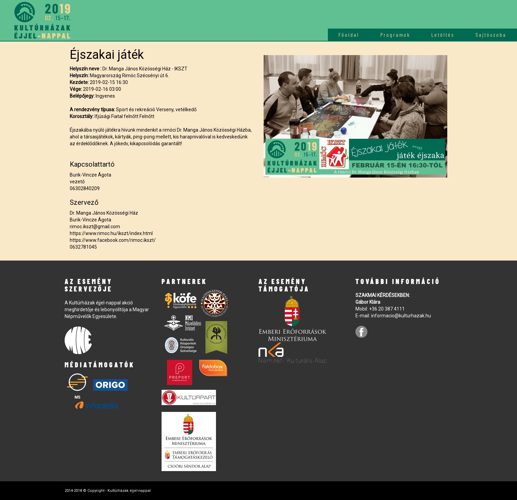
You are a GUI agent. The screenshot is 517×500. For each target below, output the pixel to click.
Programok (395, 34)
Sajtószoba (491, 34)
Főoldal (348, 34)
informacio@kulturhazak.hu (401, 315)
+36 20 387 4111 (387, 309)
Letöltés (442, 34)
